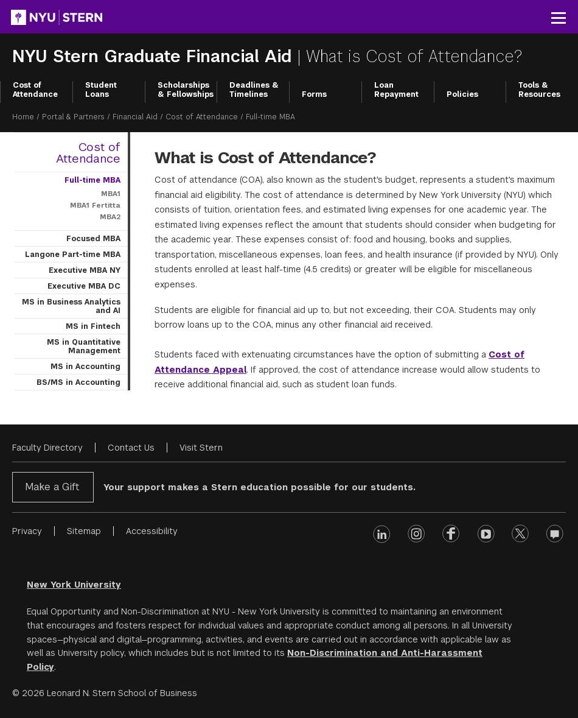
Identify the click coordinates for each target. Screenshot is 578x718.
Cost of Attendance (35, 90)
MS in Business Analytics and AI (71, 306)
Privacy (27, 531)
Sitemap (84, 531)
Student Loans (101, 90)
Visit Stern (201, 447)
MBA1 (110, 193)
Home (23, 117)
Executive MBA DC (83, 286)
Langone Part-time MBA (72, 254)
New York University (74, 584)
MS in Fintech (93, 326)
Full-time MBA (92, 180)
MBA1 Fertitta (95, 205)
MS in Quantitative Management (83, 346)
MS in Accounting (85, 366)
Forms (314, 94)
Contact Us (131, 447)
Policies (462, 94)
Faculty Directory (47, 447)
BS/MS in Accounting (78, 382)
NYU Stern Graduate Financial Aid (154, 56)
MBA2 (110, 217)
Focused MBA (93, 239)
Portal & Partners (73, 117)
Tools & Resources (539, 90)
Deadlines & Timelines (254, 90)
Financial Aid (135, 117)
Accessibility (152, 531)
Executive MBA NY (84, 270)
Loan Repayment (396, 90)
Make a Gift (52, 486)
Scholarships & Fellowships (186, 90)
